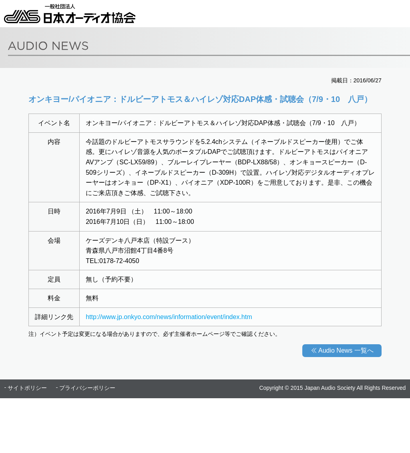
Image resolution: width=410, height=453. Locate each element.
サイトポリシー (27, 388)
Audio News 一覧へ (346, 350)
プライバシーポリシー (87, 388)
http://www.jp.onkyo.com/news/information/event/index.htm (169, 316)
